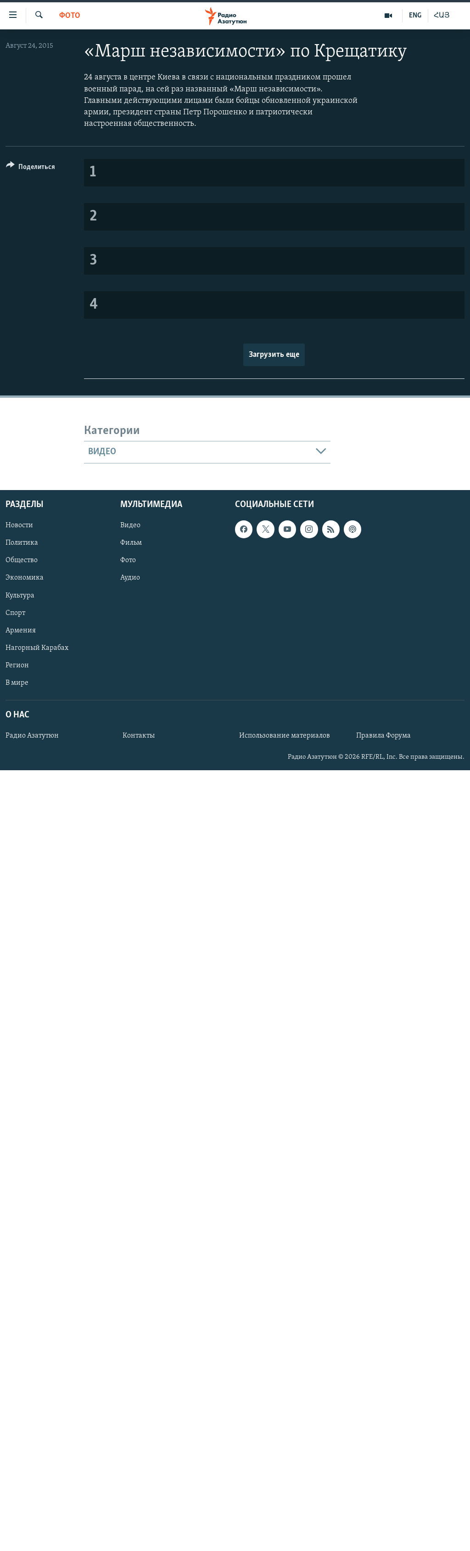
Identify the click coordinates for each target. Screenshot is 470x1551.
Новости (19, 525)
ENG (415, 15)
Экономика (25, 577)
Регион (17, 665)
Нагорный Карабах (37, 647)
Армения (21, 630)
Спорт (15, 612)
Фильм (131, 543)
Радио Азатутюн (32, 735)
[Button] (30, 168)
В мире (17, 682)
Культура (20, 595)
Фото (69, 15)
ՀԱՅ (442, 15)
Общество (22, 560)
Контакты (139, 735)
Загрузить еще (274, 354)
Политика (22, 543)
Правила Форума (383, 735)
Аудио (130, 577)
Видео (130, 525)
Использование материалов (284, 735)
